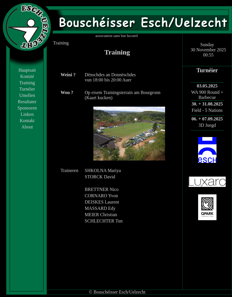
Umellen (27, 95)
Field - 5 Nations (207, 110)
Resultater (27, 101)
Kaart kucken (98, 97)
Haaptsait (27, 70)
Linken (27, 114)
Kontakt (27, 120)
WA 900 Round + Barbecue (207, 95)
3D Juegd (207, 125)
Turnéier (27, 89)
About (27, 126)
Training (27, 82)
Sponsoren (27, 107)
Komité (27, 76)
